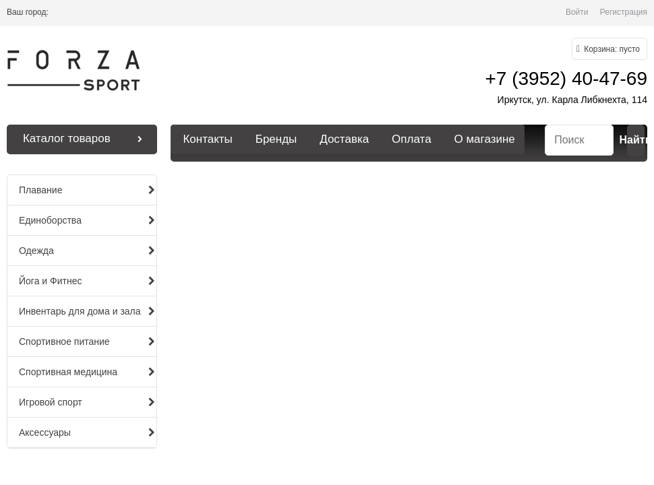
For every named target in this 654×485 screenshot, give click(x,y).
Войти (577, 12)
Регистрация (623, 12)
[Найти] (636, 140)
